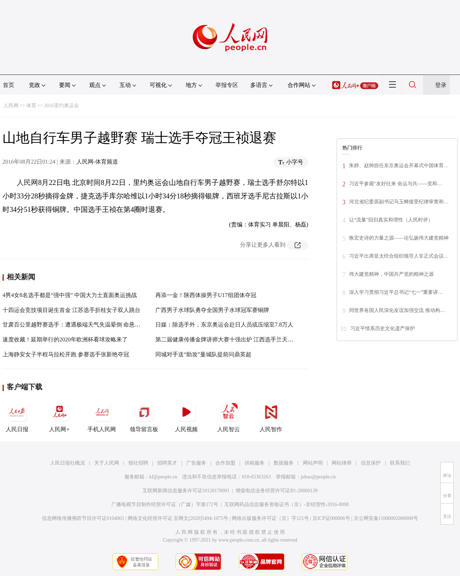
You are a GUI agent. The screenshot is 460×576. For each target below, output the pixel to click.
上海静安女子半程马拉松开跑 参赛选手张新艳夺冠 (65, 354)
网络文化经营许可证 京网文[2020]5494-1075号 (178, 518)
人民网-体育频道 (97, 162)
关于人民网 (106, 463)
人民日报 (17, 416)
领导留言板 (144, 416)
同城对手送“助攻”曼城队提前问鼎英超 (203, 354)
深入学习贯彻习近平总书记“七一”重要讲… (396, 292)
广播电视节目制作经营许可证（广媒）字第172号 (164, 504)
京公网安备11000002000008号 (386, 518)
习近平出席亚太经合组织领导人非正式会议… (399, 256)
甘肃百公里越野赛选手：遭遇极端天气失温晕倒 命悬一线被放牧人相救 (91, 325)
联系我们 (400, 463)
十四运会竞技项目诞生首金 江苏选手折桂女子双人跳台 (71, 310)
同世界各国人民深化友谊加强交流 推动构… (397, 310)
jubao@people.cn (318, 476)
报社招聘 (138, 463)
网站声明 (313, 463)
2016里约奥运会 (61, 105)
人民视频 (186, 416)
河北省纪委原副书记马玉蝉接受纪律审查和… (399, 201)
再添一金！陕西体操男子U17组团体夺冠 (205, 295)
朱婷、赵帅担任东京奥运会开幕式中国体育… (399, 165)
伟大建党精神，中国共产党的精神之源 (391, 274)
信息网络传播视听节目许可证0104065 (83, 518)
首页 (8, 85)
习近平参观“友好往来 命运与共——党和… (395, 183)
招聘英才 (167, 463)
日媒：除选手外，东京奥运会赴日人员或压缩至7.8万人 (224, 325)
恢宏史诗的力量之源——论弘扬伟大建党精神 (399, 238)
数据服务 (284, 463)
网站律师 (342, 463)
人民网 (11, 105)
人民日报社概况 (67, 463)
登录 (440, 85)
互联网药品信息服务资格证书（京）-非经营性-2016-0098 (286, 504)
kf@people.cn (163, 476)
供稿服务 (254, 463)
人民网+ (59, 416)
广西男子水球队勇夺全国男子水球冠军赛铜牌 (212, 310)
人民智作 (270, 416)
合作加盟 (225, 463)
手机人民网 (101, 416)
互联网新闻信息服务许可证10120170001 (186, 490)
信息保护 (371, 463)
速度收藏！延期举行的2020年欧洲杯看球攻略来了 (65, 339)
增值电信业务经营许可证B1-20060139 (276, 490)
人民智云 (228, 416)
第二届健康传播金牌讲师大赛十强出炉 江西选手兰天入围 (227, 339)
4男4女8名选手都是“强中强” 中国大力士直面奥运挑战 (69, 295)
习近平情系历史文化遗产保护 (382, 328)
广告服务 (196, 463)
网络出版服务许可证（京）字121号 (270, 518)
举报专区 (226, 85)
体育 (31, 105)
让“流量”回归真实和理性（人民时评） (391, 220)
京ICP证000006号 (331, 518)
